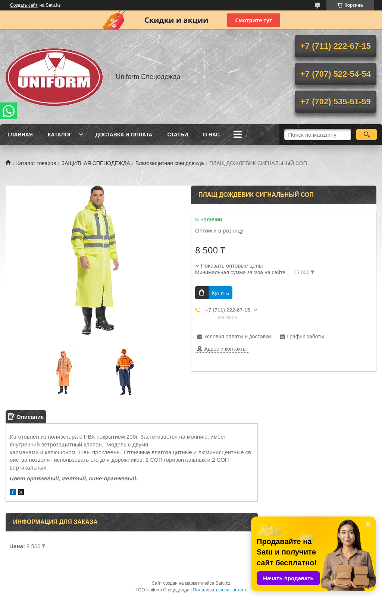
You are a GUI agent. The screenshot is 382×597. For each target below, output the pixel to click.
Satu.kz (222, 583)
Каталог (60, 135)
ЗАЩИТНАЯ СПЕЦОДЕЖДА (96, 163)
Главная (20, 135)
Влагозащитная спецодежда (169, 163)
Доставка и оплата (123, 135)
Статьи (177, 135)
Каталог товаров (36, 163)
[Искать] (366, 134)
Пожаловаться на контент (219, 590)
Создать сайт (24, 5)
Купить (220, 293)
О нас (211, 135)
